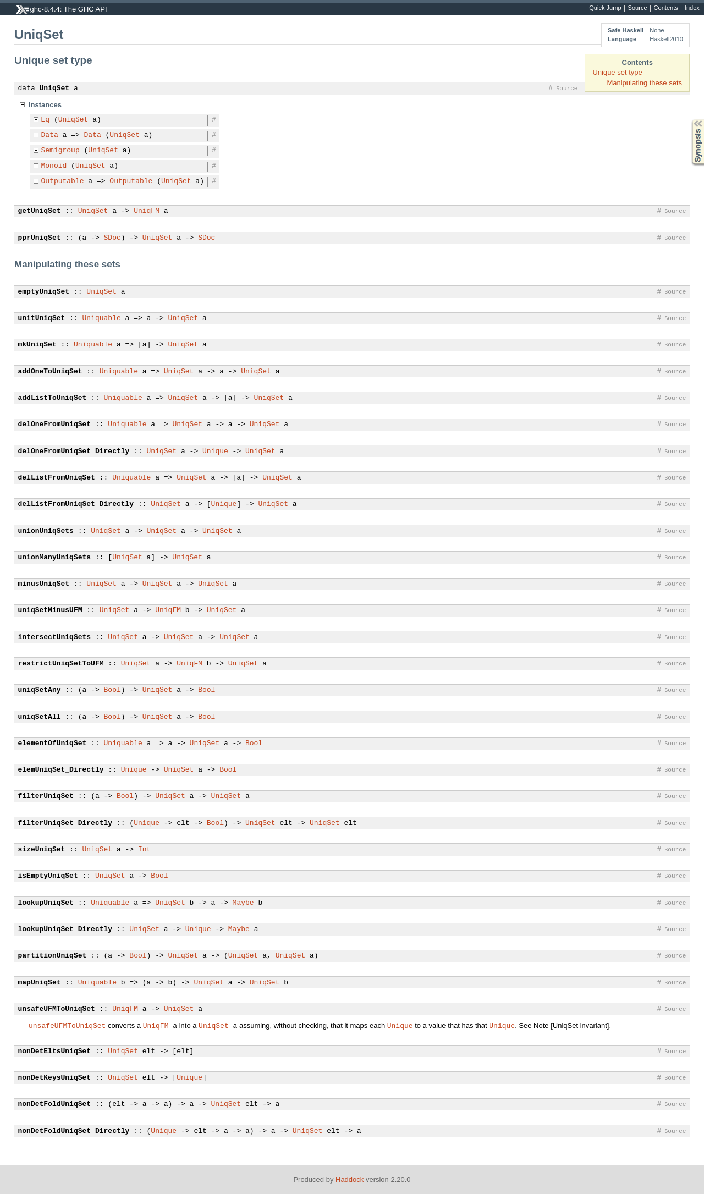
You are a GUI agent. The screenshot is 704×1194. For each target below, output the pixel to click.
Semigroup (60, 151)
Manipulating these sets (644, 83)
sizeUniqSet (41, 850)
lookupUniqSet (46, 903)
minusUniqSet (44, 584)
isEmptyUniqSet (48, 876)
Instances (45, 105)
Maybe (243, 903)
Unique (215, 451)
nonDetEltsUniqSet (54, 1052)
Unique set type (617, 72)
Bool (112, 690)
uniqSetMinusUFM (50, 610)
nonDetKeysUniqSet (54, 1078)
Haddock (350, 1179)
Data (49, 135)
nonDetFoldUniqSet (54, 1104)
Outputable (62, 181)
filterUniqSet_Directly (65, 823)
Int (144, 850)
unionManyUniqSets (54, 558)
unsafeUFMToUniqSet (56, 1009)
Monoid (54, 166)
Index (692, 8)
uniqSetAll (39, 717)
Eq (45, 120)
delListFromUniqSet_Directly (76, 504)
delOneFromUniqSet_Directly (74, 451)
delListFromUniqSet (56, 478)
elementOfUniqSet (52, 744)
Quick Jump (605, 8)
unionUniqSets (46, 531)
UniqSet (55, 88)
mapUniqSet (39, 983)
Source (637, 8)
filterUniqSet (46, 796)
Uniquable (101, 318)
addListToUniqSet (52, 398)
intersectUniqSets (54, 637)
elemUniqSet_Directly (61, 770)
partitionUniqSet (52, 956)
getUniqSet (39, 211)
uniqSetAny (39, 690)
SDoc (112, 238)
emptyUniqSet (44, 292)
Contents (666, 8)
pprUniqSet (39, 238)
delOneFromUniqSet (54, 425)
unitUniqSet (41, 318)
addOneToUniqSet (50, 372)
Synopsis (689, 119)
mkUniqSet (37, 345)
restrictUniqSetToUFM (61, 664)
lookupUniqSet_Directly (65, 929)
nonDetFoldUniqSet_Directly (74, 1131)
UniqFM (147, 211)
